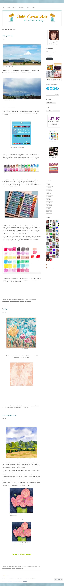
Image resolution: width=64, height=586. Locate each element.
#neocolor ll (33, 405)
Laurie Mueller (48, 202)
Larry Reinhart (48, 199)
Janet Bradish (48, 189)
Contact (33, 7)
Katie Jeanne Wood (49, 195)
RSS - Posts (48, 265)
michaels (26, 299)
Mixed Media (20, 405)
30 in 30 (25, 566)
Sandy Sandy (48, 207)
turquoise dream (18, 407)
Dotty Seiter (48, 187)
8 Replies (4, 418)
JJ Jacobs (47, 192)
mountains (29, 566)
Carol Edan (48, 183)
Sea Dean (48, 208)
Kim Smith (48, 198)
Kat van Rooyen (49, 196)
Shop (28, 7)
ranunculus (35, 566)
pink (32, 566)
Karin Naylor (48, 193)
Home (3, 7)
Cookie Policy (25, 581)
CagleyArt (48, 184)
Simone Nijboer (49, 210)
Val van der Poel (49, 211)
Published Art (21, 7)
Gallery (14, 7)
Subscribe (50, 59)
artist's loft (22, 299)
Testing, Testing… (7, 36)
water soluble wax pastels (14, 301)
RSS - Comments (49, 268)
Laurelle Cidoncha (49, 201)
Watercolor (14, 299)
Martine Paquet (49, 204)
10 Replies (4, 312)
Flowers (15, 405)
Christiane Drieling (49, 186)
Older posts (5, 576)
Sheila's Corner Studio (32, 299)
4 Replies (4, 38)
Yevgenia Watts (49, 213)
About (8, 7)
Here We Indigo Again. (9, 415)
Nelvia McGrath (49, 205)
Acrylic (13, 405)
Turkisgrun (5, 309)
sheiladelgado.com (5, 301)
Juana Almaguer (49, 190)
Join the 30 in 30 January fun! (21, 554)
